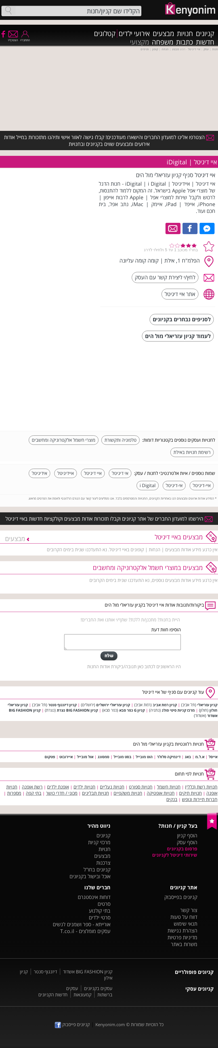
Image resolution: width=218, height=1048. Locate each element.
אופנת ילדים (58, 787)
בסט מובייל (122, 756)
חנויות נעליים (112, 787)
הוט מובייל (144, 756)
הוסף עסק (187, 842)
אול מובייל (85, 756)
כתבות (184, 42)
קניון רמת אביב (165, 704)
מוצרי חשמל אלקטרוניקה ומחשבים (63, 440)
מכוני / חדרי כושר (61, 793)
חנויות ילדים (84, 787)
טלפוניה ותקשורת (120, 440)
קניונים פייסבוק (72, 1024)
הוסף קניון (187, 835)
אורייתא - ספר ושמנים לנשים (81, 924)
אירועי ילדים (134, 33)
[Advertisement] (172, 386)
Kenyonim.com (110, 1024)
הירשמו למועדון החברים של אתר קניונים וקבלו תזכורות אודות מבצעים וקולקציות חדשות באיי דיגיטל (109, 518)
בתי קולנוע (99, 910)
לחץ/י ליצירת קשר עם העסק (165, 277)
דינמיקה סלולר (169, 756)
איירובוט (66, 756)
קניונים (205, 33)
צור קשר (188, 910)
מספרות (14, 793)
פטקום (50, 756)
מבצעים (163, 33)
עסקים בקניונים (98, 988)
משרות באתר (184, 944)
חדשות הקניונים (53, 995)
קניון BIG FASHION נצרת (77, 710)
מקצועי (139, 42)
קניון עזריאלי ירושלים (113, 704)
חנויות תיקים (190, 793)
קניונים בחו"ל (96, 869)
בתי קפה (33, 793)
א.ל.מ (199, 756)
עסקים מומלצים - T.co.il (85, 931)
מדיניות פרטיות (182, 937)
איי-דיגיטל (202, 485)
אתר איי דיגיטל (180, 294)
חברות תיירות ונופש (199, 799)
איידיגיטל (65, 473)
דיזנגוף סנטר (45, 972)
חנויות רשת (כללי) (201, 787)
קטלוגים (105, 33)
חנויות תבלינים (95, 793)
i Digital (148, 485)
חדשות (205, 42)
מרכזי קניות (99, 842)
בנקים (171, 799)
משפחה (162, 42)
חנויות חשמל (169, 787)
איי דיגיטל (93, 473)
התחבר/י (25, 38)
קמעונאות (82, 995)
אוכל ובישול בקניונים (90, 876)
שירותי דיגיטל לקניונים (174, 855)
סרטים (104, 903)
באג (188, 756)
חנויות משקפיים (128, 793)
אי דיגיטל (120, 473)
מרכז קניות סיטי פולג (178, 710)
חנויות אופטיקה (161, 793)
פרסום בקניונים (182, 849)
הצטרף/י (13, 38)
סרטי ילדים (99, 917)
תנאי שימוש (185, 923)
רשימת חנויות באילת (192, 452)
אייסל (213, 756)
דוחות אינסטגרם (94, 897)
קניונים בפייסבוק (180, 897)
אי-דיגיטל (174, 485)
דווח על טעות (183, 916)
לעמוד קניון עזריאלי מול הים (178, 336)
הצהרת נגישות (182, 930)
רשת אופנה (32, 787)
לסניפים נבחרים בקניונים (182, 319)
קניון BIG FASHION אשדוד (87, 972)
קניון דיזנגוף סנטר (62, 704)
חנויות (185, 33)
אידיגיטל (39, 473)
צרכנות (103, 862)
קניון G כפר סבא (132, 710)
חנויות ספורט (140, 787)
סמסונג (103, 756)
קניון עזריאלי (207, 704)
